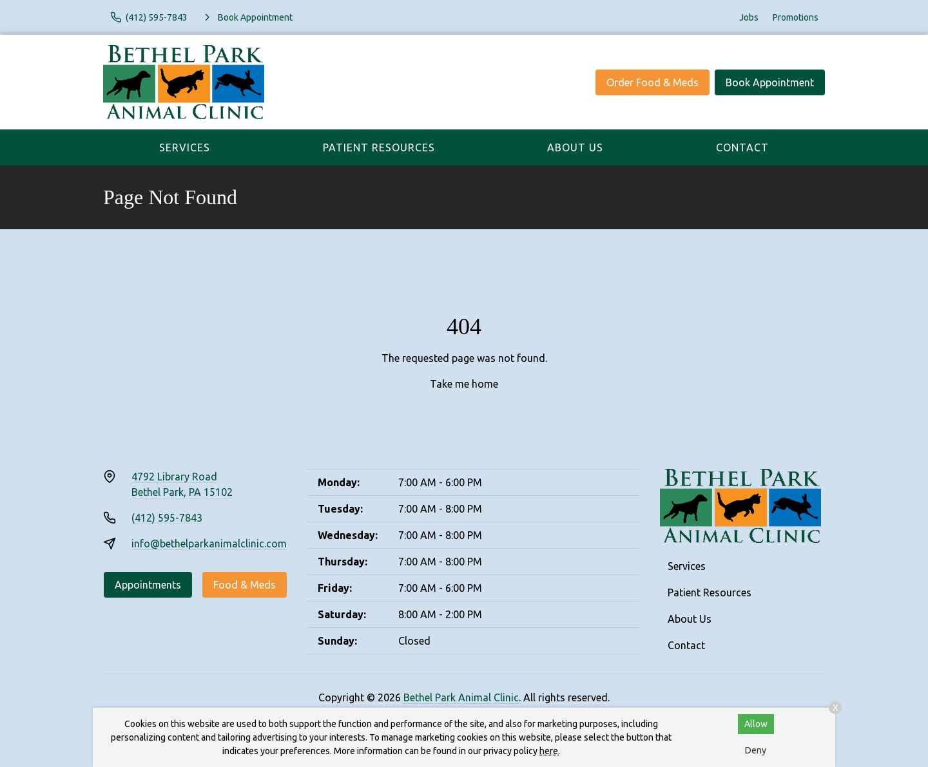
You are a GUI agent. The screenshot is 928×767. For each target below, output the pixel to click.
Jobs (749, 17)
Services (184, 147)
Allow (756, 724)
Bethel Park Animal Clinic (461, 697)
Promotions (795, 17)
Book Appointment (770, 82)
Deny (755, 750)
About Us (575, 147)
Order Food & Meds (652, 82)
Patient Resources (379, 147)
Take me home (464, 384)
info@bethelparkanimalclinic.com (209, 543)
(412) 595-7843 (166, 518)
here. (549, 751)
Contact (742, 147)
